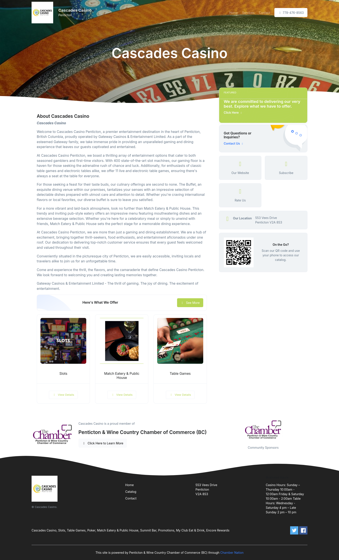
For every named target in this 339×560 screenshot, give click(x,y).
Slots (63, 374)
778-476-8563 (291, 12)
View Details (63, 394)
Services (248, 12)
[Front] (43, 12)
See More (190, 303)
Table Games (180, 374)
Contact (264, 12)
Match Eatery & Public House (121, 376)
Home (233, 12)
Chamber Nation (232, 552)
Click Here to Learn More (102, 443)
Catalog (130, 491)
